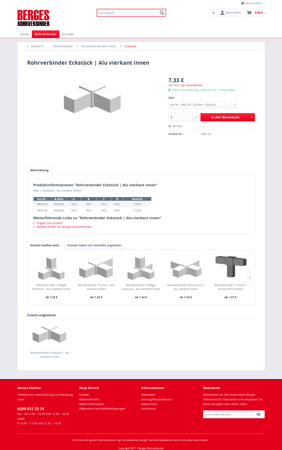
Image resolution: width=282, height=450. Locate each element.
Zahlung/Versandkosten (156, 399)
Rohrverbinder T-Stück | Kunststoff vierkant (230, 287)
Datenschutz (149, 404)
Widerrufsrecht (89, 399)
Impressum (148, 408)
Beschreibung (39, 170)
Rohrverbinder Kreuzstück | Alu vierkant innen (185, 287)
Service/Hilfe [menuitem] (251, 3)
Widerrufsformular (91, 404)
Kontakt (84, 394)
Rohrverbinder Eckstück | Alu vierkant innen (49, 354)
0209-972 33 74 (30, 408)
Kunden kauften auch (44, 245)
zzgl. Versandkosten (191, 85)
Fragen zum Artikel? (48, 223)
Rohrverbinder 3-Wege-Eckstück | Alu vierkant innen (51, 287)
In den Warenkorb (232, 116)
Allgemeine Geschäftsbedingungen (102, 408)
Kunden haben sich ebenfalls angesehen (94, 245)
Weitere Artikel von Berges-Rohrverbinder (62, 227)
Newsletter (148, 394)
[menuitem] (131, 13)
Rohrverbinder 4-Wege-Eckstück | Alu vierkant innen (141, 287)
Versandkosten (130, 440)
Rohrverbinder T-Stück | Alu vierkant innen (96, 287)
